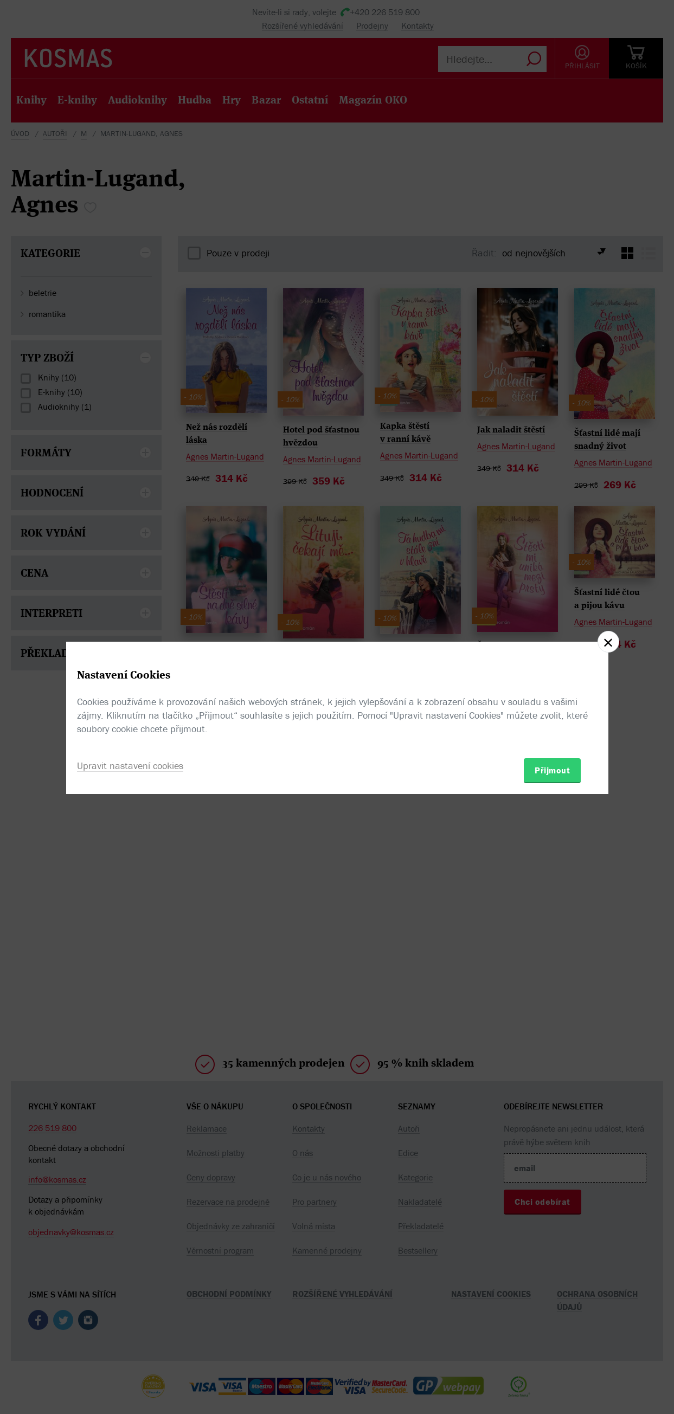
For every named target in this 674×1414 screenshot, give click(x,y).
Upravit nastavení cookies (130, 765)
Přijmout (552, 770)
